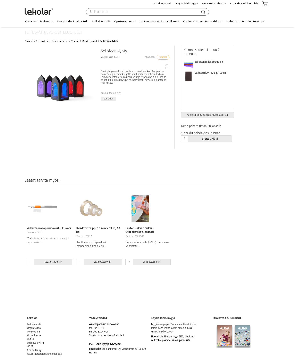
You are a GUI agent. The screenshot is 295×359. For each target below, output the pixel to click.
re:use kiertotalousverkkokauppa (44, 354)
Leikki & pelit (101, 21)
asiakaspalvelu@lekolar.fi (111, 335)
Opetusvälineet (125, 21)
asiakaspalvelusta (181, 340)
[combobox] (147, 11)
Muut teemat (89, 41)
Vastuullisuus (34, 335)
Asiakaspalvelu (163, 3)
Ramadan (108, 98)
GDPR (30, 346)
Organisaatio (34, 328)
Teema (75, 41)
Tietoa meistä (34, 324)
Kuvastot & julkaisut (214, 3)
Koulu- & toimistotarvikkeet (203, 21)
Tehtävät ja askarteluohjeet (52, 41)
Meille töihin (34, 332)
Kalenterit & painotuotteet (246, 21)
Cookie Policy (34, 350)
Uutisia (30, 339)
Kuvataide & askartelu (72, 21)
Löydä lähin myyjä (187, 3)
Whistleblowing (35, 343)
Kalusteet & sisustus (39, 21)
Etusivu (29, 41)
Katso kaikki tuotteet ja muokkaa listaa (207, 115)
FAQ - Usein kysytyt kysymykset (105, 344)
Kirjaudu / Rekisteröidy (244, 3)
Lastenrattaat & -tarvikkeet (159, 21)
